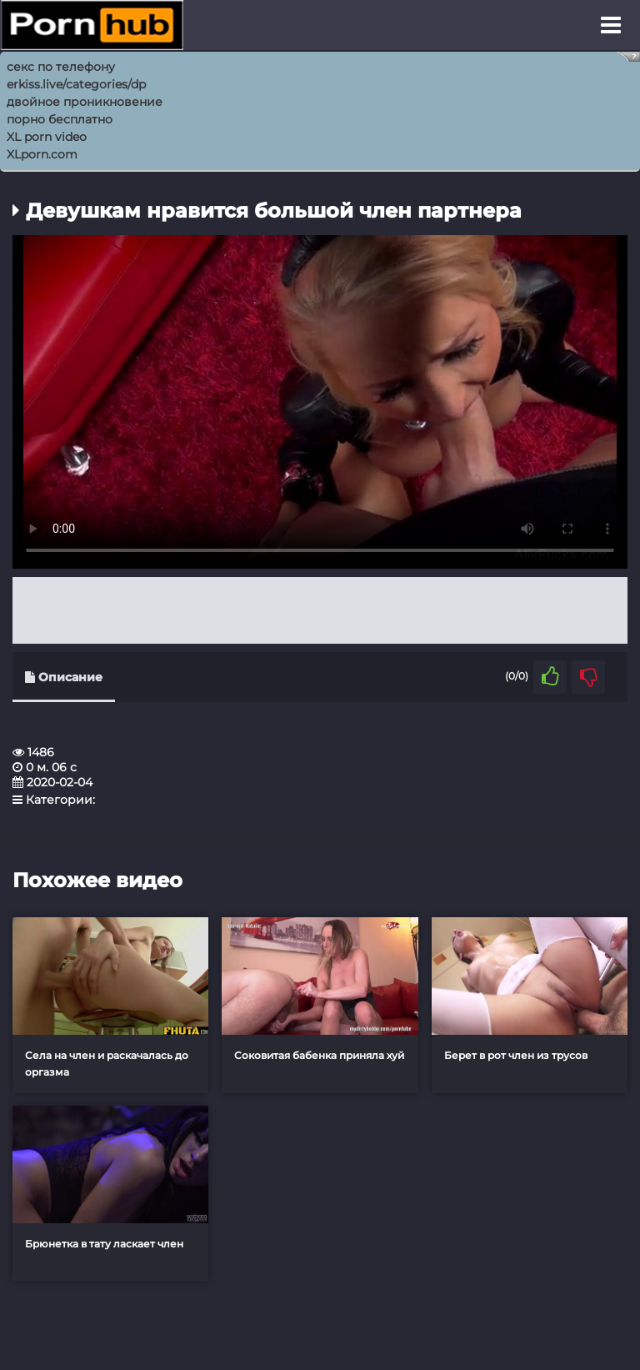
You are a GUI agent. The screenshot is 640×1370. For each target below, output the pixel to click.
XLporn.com (42, 154)
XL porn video (47, 136)
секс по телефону (61, 66)
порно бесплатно (59, 119)
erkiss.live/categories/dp (76, 84)
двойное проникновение (84, 101)
